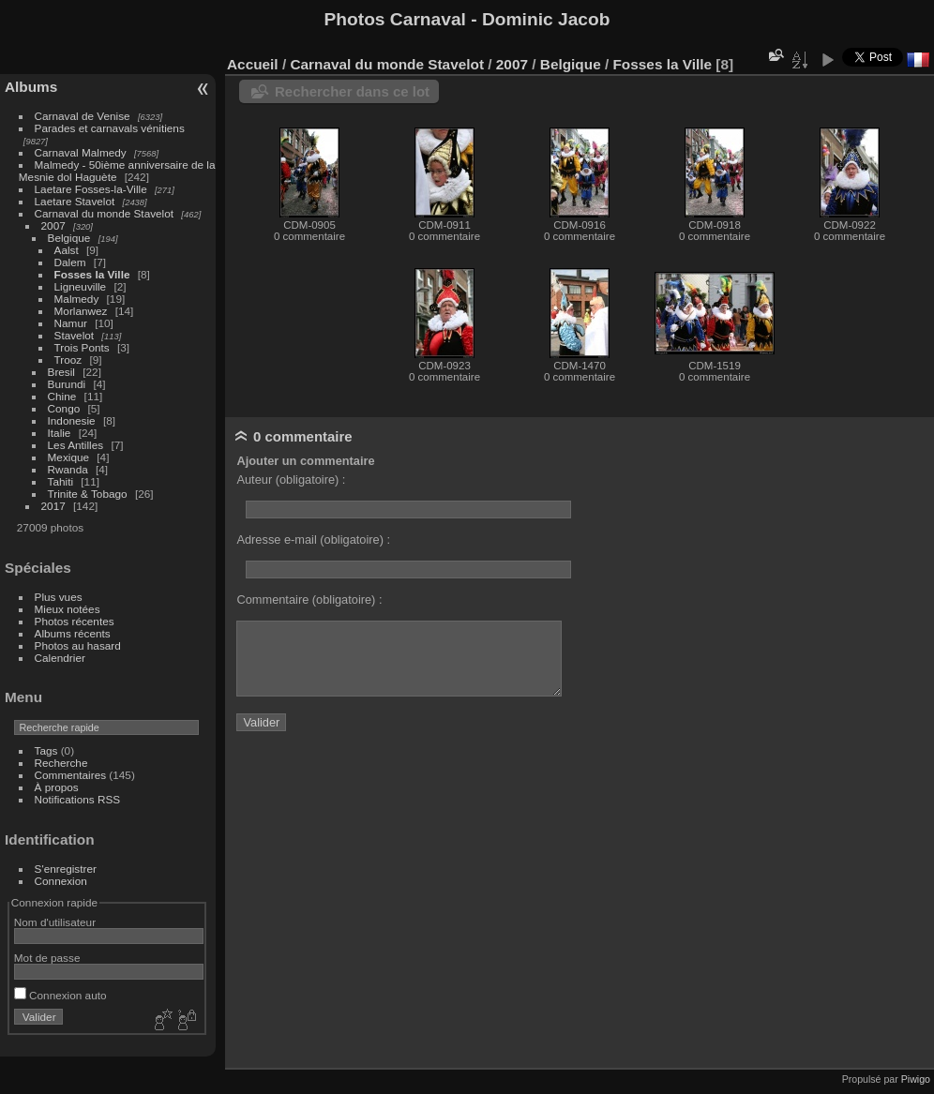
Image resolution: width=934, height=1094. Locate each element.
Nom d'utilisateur (55, 922)
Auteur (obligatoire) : (290, 479)
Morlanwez (81, 311)
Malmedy (76, 298)
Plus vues (59, 597)
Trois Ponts (82, 347)
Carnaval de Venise (82, 116)
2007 (53, 225)
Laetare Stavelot (75, 201)
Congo (64, 408)
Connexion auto (60, 995)
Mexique (68, 457)
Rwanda (68, 469)
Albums (31, 87)
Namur (70, 323)
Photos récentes (74, 621)
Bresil (61, 372)
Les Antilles (76, 445)
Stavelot (74, 335)
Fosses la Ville (92, 274)
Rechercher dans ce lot (352, 91)
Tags (46, 750)
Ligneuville (80, 286)
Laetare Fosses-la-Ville (91, 189)
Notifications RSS (78, 799)
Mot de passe (47, 958)
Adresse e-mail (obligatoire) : (313, 539)
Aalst (66, 250)
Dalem (70, 262)
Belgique (69, 238)
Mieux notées (67, 609)
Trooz (68, 359)
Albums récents (73, 633)
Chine (62, 396)
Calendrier (60, 658)
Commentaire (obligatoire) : (309, 599)
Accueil (253, 64)
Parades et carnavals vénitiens (110, 128)
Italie (59, 433)
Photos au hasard (78, 645)
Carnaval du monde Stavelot (104, 213)
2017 (53, 506)
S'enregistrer (66, 868)
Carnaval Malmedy (81, 152)
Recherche (61, 763)
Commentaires (71, 775)
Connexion (61, 881)
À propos (57, 787)
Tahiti (60, 481)
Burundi (67, 384)
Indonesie (72, 420)
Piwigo (915, 1079)
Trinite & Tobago (88, 493)
